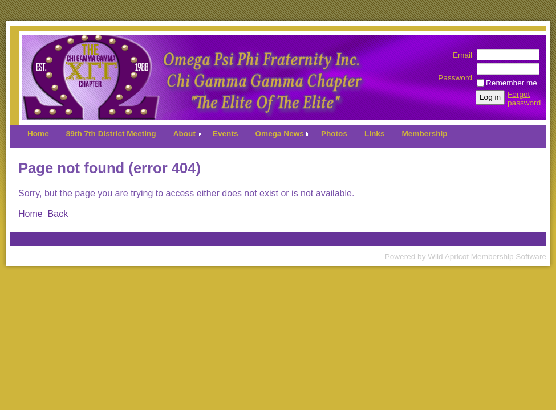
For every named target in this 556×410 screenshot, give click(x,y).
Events (225, 133)
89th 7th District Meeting (111, 133)
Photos (334, 133)
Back (58, 214)
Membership (424, 133)
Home (38, 133)
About (184, 133)
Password (455, 73)
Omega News (279, 133)
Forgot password (524, 98)
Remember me (511, 83)
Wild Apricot (448, 256)
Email (460, 55)
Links (374, 133)
